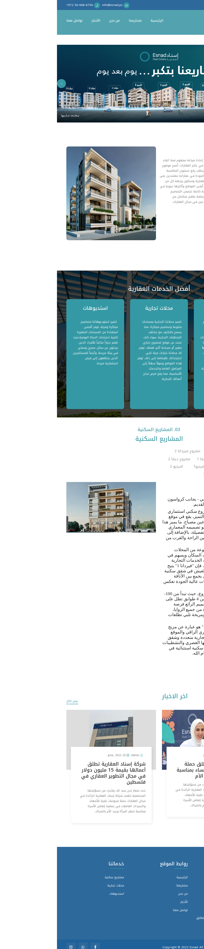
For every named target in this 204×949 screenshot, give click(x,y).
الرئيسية (100, 20)
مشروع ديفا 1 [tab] (151, 458)
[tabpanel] (166, 354)
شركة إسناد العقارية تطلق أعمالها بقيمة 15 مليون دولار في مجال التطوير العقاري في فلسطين (56, 767)
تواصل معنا (17, 20)
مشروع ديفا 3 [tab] (181, 464)
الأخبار (38, 20)
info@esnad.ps (172, 900)
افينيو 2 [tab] (119, 464)
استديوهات (38, 308)
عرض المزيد (175, 657)
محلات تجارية (102, 308)
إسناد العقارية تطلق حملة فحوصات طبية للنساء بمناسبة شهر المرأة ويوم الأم (152, 764)
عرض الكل (15, 695)
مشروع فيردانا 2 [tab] (130, 451)
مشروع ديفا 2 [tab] (122, 458)
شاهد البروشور (174, 481)
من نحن (57, 20)
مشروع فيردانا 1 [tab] (175, 451)
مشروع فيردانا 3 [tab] (181, 458)
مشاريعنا (78, 20)
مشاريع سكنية (166, 308)
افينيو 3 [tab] (152, 470)
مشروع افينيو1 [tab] (148, 464)
